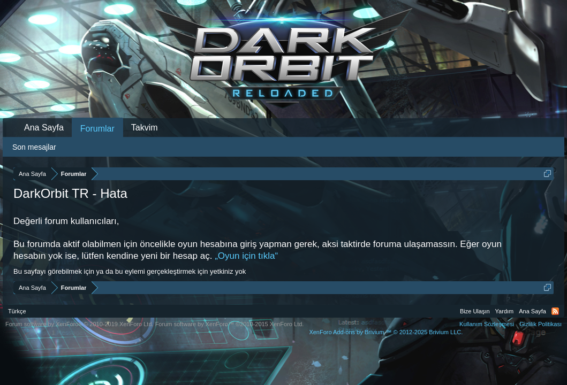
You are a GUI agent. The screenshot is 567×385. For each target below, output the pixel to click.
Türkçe (17, 311)
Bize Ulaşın (475, 311)
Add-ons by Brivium (386, 332)
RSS (555, 311)
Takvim (144, 127)
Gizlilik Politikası (540, 324)
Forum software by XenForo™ (229, 324)
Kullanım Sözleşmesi (486, 324)
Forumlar (97, 128)
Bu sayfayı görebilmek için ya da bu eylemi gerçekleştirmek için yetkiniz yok (129, 271)
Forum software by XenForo (79, 324)
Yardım (504, 311)
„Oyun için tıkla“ (246, 256)
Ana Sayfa (44, 127)
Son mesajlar (34, 147)
